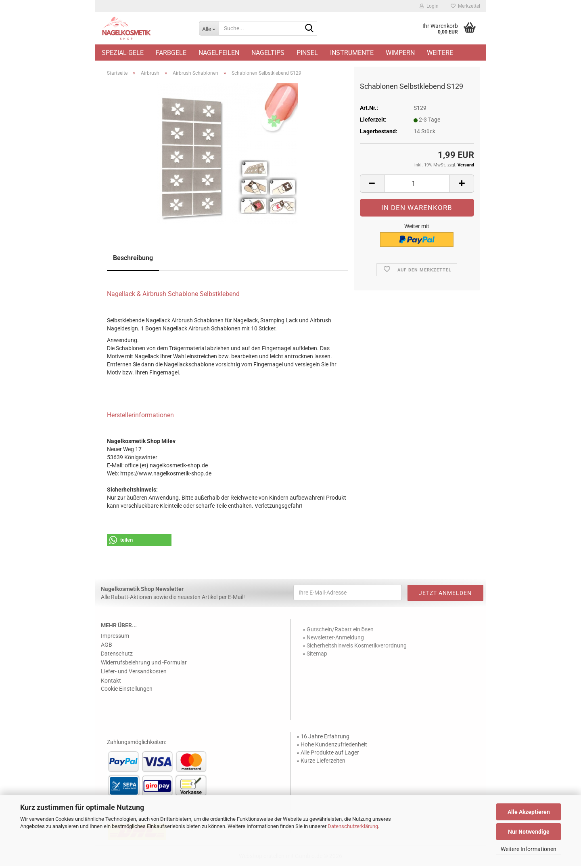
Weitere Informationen (528, 849)
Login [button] (429, 6)
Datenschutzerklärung (353, 826)
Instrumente (352, 53)
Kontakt (111, 680)
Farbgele (171, 53)
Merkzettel (465, 6)
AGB (106, 644)
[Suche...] (209, 28)
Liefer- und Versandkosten (134, 671)
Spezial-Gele (123, 53)
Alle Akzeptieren (529, 812)
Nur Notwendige (529, 831)
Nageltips (267, 53)
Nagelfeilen (219, 53)
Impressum (115, 636)
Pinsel (307, 53)
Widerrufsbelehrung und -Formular (144, 662)
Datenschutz (117, 653)
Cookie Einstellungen (127, 688)
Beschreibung (133, 258)
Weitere (440, 53)
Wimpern (400, 53)
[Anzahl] (417, 183)
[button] (372, 183)
